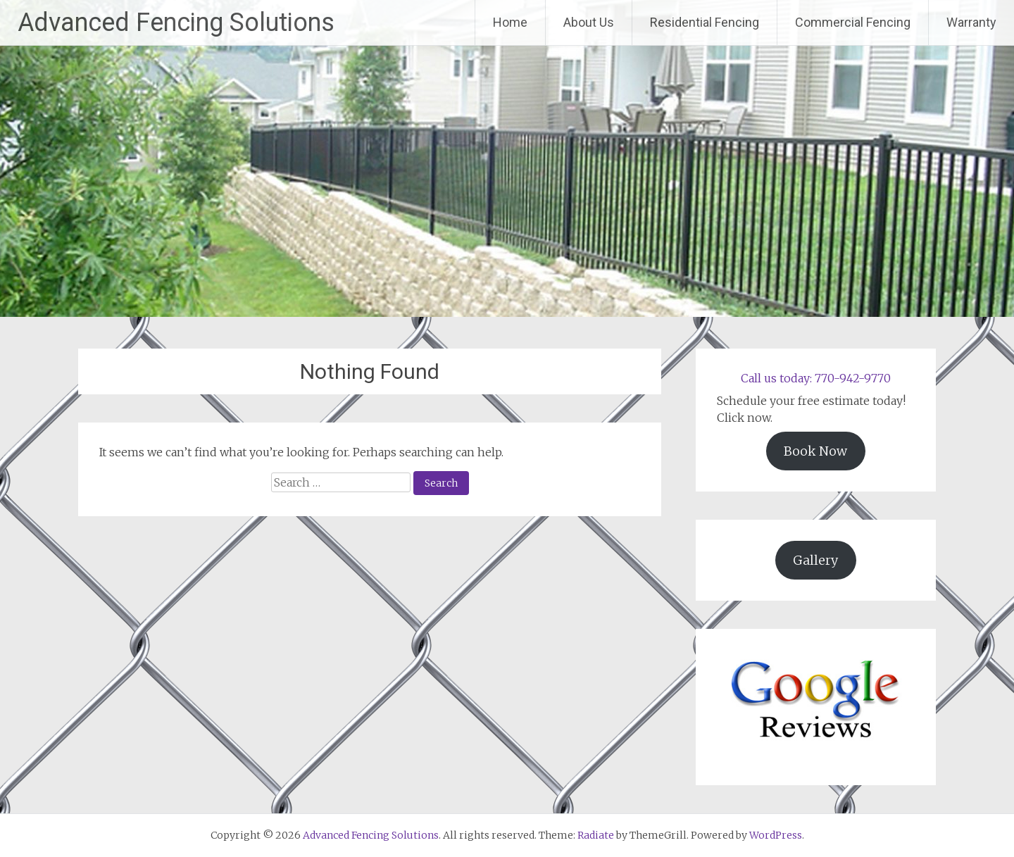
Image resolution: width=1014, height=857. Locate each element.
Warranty (971, 22)
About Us (588, 22)
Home (510, 22)
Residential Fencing (704, 22)
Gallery (815, 560)
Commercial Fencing (852, 22)
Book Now (815, 451)
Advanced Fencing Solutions (176, 22)
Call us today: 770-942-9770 (816, 378)
